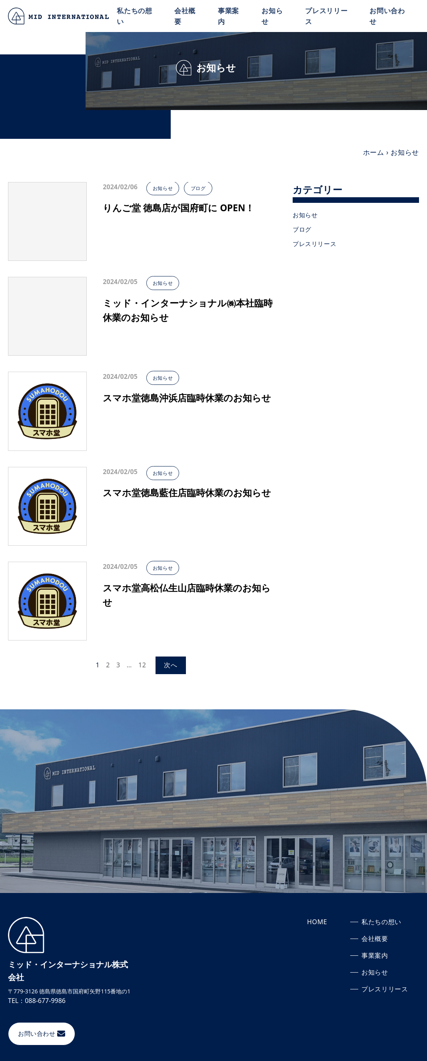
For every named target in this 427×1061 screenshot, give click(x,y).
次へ (171, 665)
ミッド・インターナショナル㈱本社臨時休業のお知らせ (186, 311)
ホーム (373, 152)
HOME (317, 921)
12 (142, 665)
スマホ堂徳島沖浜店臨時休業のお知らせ (185, 406)
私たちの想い (136, 16)
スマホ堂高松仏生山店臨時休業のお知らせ (185, 596)
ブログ (204, 188)
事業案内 (230, 16)
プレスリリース (327, 16)
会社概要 (186, 16)
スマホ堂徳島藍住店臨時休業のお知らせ (185, 500)
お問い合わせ (387, 16)
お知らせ (273, 16)
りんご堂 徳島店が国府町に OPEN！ (182, 208)
